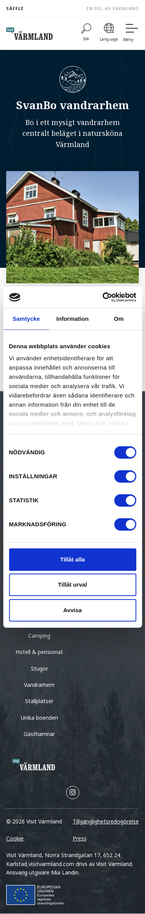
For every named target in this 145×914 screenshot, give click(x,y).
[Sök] (86, 33)
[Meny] (131, 33)
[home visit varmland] (29, 33)
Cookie (15, 838)
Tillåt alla (72, 559)
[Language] (108, 33)
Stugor (39, 668)
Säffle (15, 8)
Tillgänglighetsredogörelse (106, 821)
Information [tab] (72, 318)
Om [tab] (119, 318)
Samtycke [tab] (26, 318)
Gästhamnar (39, 734)
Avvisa (72, 610)
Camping (39, 635)
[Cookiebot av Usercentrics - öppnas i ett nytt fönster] (103, 297)
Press (80, 838)
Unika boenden (39, 717)
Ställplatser (39, 701)
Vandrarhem (39, 684)
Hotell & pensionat (39, 652)
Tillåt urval (72, 584)
